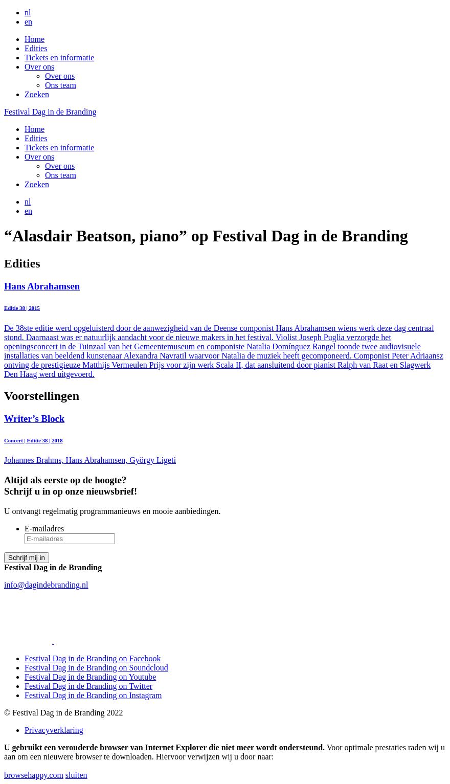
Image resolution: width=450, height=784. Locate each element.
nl (28, 12)
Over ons (39, 66)
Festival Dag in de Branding (50, 111)
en (28, 21)
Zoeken (37, 94)
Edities (36, 48)
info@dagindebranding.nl (46, 584)
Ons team (60, 85)
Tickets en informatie (59, 57)
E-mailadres (44, 528)
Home (34, 39)
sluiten (76, 775)
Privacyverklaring (54, 730)
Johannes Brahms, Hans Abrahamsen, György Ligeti (225, 439)
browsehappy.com (33, 775)
